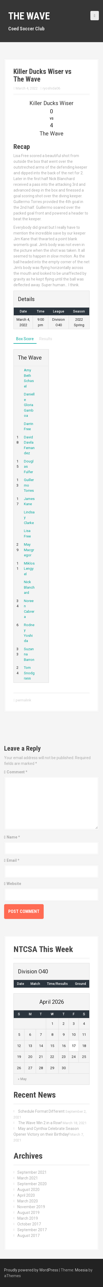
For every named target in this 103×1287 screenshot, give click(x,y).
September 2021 (32, 1172)
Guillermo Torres (29, 485)
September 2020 (32, 1184)
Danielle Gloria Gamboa (29, 405)
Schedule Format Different (41, 1111)
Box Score (25, 339)
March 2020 (27, 1201)
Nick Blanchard (29, 587)
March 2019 (27, 1218)
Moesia (81, 1270)
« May (22, 1079)
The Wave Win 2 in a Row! (40, 1123)
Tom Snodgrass (29, 673)
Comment (17, 772)
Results (45, 339)
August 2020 (28, 1189)
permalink (23, 700)
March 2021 (27, 1178)
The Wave (29, 16)
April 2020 (26, 1195)
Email (13, 860)
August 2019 (28, 1212)
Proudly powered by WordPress (31, 1270)
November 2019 (31, 1207)
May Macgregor (29, 549)
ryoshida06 (51, 88)
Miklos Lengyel (29, 568)
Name (13, 837)
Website (14, 883)
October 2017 (29, 1224)
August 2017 (28, 1235)
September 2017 (32, 1230)
